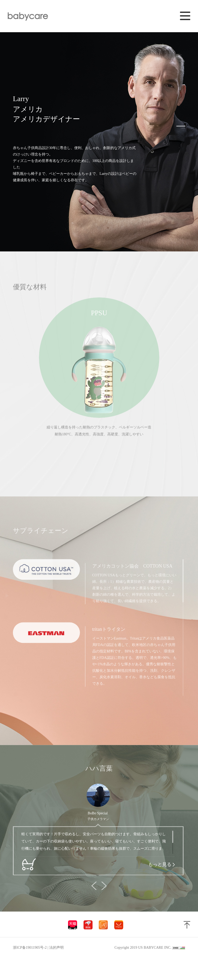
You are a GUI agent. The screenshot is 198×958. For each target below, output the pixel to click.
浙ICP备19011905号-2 (30, 947)
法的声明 (56, 947)
